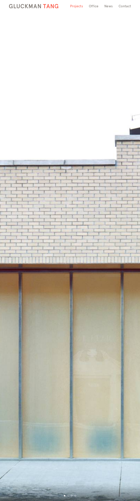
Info (72, 17)
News (108, 6)
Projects (76, 6)
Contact (125, 6)
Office (94, 6)
